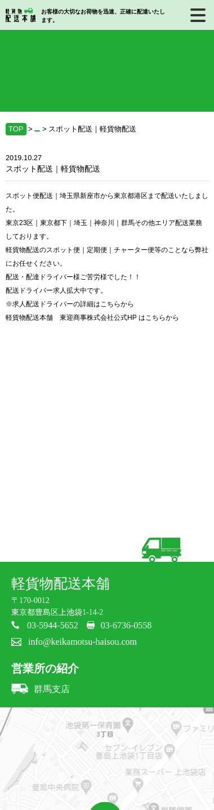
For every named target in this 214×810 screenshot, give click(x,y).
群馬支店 (40, 689)
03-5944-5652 (52, 625)
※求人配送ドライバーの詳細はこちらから (70, 304)
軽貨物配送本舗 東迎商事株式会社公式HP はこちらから (92, 318)
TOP (16, 129)
